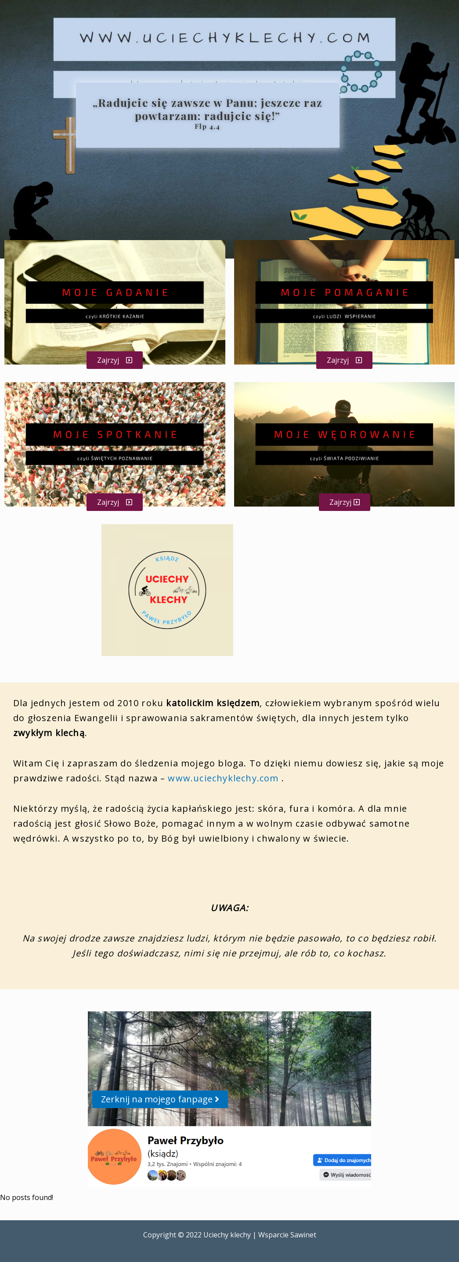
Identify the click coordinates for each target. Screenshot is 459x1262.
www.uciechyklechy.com (223, 778)
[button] (115, 360)
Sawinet (303, 1235)
